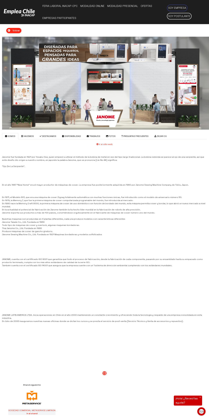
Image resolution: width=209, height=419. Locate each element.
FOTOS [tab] (111, 136)
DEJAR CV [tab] (160, 136)
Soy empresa (177, 8)
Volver (14, 30)
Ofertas (146, 6)
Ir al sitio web (104, 144)
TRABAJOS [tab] (93, 136)
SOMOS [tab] (10, 136)
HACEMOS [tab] (27, 136)
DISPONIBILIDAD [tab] (71, 136)
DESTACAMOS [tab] (48, 136)
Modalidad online (92, 6)
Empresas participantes (59, 18)
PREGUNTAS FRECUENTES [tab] (134, 136)
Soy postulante (179, 16)
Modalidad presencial (122, 6)
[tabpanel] (104, 259)
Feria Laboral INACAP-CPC (60, 6)
